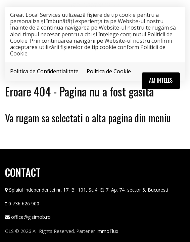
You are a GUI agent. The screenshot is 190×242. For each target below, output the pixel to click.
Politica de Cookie (109, 71)
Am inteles (161, 80)
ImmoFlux (107, 231)
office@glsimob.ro (31, 217)
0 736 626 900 (23, 203)
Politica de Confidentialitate (44, 71)
